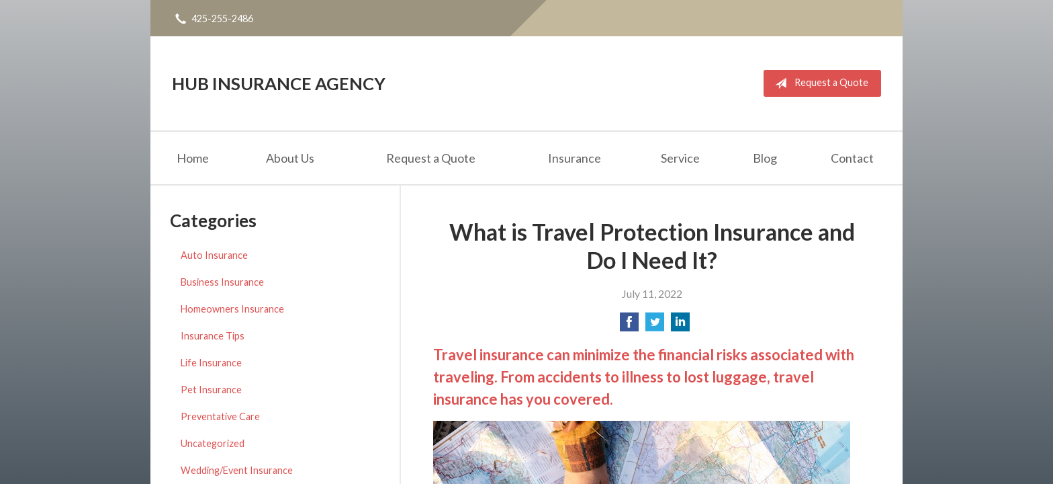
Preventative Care (220, 416)
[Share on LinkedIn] (680, 325)
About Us (290, 158)
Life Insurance (211, 362)
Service (680, 158)
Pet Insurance (211, 389)
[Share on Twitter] (654, 325)
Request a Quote (819, 83)
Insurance (574, 158)
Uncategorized (212, 443)
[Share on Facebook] (629, 325)
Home (193, 158)
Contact (852, 158)
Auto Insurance (214, 255)
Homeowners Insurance (232, 309)
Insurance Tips (212, 335)
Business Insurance (222, 282)
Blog (765, 158)
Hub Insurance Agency (278, 83)
